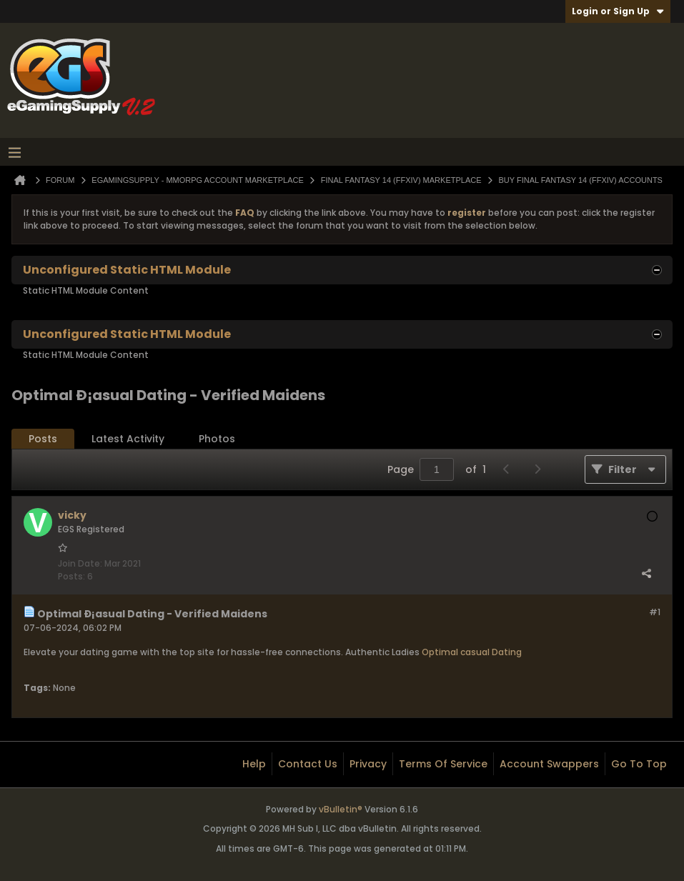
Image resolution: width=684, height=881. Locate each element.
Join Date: (80, 563)
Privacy (368, 764)
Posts (43, 439)
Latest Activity (127, 439)
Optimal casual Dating (472, 652)
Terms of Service (443, 764)
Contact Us (307, 764)
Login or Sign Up (618, 11)
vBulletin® (340, 809)
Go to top (639, 764)
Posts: (71, 576)
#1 (654, 612)
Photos (217, 439)
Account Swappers (549, 764)
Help (254, 764)
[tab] (42, 439)
